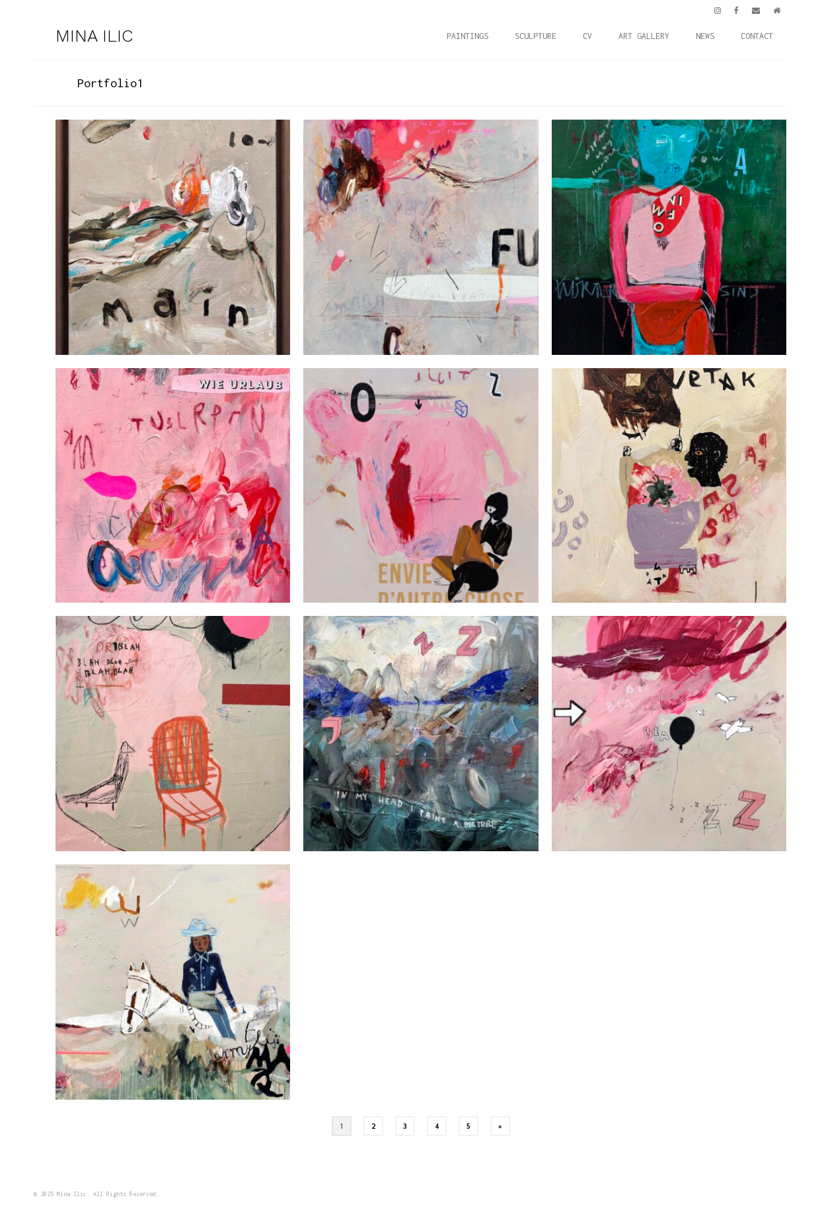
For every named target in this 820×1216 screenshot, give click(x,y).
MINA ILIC (94, 36)
